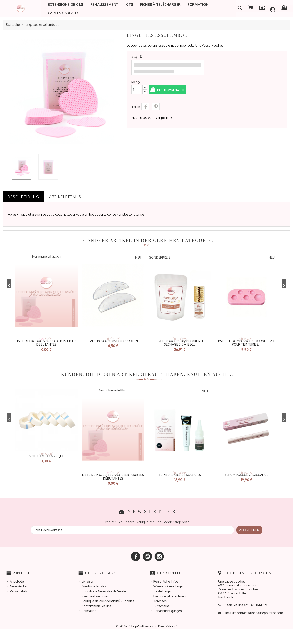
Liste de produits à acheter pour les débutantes (46, 343)
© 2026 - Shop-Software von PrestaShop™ (146, 624)
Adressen (160, 599)
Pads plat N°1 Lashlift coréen (113, 341)
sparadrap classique (46, 455)
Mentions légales (94, 584)
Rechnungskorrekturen (169, 594)
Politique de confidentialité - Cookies (108, 599)
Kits (129, 4)
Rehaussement (104, 4)
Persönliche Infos (165, 579)
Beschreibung (23, 196)
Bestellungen (162, 589)
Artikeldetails (65, 196)
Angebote (17, 579)
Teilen (145, 106)
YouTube (147, 554)
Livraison (88, 579)
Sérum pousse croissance (246, 473)
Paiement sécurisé (95, 594)
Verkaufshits (19, 589)
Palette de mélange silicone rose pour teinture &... (246, 343)
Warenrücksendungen (168, 584)
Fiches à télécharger (160, 4)
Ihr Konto (168, 570)
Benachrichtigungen (167, 608)
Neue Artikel (18, 584)
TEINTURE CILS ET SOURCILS (180, 473)
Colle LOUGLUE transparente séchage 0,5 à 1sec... (180, 343)
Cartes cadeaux (63, 13)
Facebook (135, 554)
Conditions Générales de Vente (104, 589)
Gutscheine (161, 604)
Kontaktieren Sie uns (96, 604)
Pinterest (155, 106)
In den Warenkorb (177, 90)
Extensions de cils (65, 4)
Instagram (159, 554)
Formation (198, 4)
